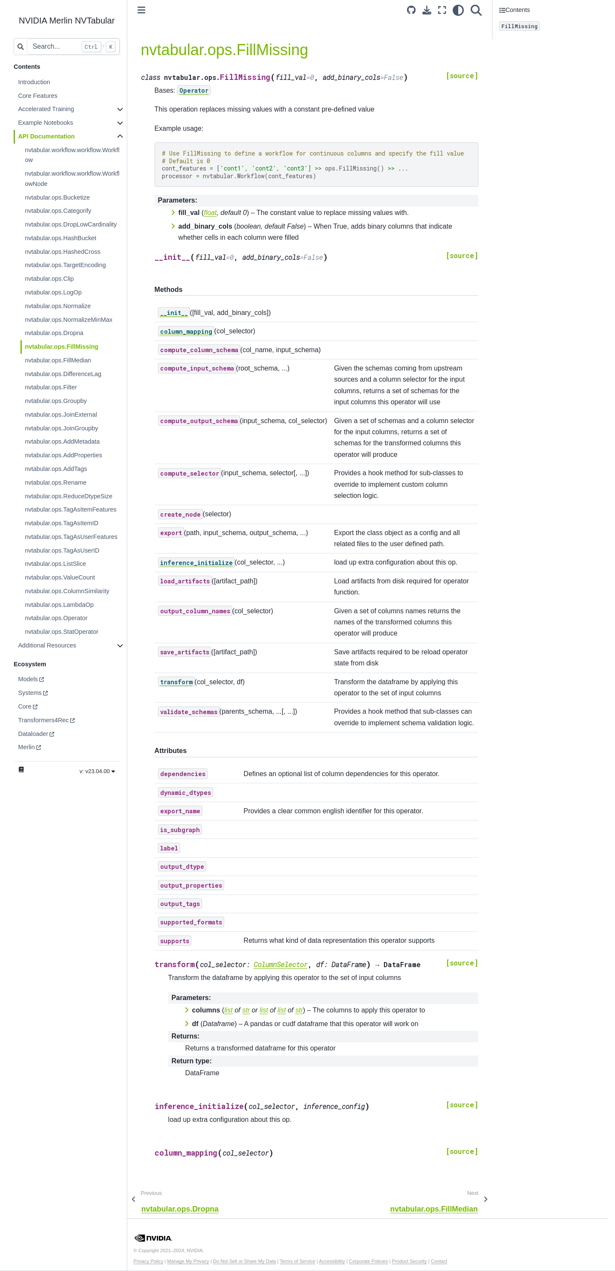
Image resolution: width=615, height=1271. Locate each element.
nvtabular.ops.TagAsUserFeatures (71, 536)
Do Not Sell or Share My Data (244, 1261)
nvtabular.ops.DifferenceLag (63, 374)
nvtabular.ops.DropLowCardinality (71, 224)
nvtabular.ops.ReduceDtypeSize (68, 496)
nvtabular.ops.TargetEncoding (65, 265)
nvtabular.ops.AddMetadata (62, 441)
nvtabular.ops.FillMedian (58, 360)
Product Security (409, 1261)
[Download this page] (427, 10)
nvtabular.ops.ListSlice (55, 563)
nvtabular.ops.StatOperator (61, 631)
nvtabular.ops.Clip (49, 278)
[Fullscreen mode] (442, 10)
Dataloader (33, 733)
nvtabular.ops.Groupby (56, 400)
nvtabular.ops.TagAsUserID (62, 550)
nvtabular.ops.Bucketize (57, 197)
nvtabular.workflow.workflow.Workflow (72, 155)
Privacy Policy (149, 1261)
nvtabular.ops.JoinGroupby (61, 428)
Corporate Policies (368, 1261)
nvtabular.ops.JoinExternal (61, 414)
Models (28, 679)
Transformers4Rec (43, 720)
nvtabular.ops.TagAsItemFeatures (70, 509)
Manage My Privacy (188, 1261)
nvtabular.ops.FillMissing (61, 346)
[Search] (476, 10)
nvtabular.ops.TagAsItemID (61, 523)
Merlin (26, 747)
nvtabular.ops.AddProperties (63, 455)
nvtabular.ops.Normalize (58, 306)
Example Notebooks (45, 122)
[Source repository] (411, 10)
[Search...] (73, 46)
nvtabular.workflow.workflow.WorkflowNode (72, 178)
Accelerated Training (46, 109)
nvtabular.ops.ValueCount (60, 577)
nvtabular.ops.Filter (51, 387)
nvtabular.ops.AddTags (56, 468)
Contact (439, 1261)
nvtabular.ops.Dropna (54, 333)
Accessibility (332, 1261)
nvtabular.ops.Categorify (58, 210)
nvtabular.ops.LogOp (53, 292)
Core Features (37, 95)
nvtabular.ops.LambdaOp (59, 604)
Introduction (34, 82)
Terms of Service (297, 1261)
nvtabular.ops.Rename (55, 482)
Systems (29, 692)
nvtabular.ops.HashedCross (62, 251)
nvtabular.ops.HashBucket (60, 238)
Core (24, 706)
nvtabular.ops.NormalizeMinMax (68, 319)
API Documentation (46, 136)
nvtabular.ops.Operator (56, 618)
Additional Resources (47, 645)
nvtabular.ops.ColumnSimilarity (67, 591)
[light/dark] (458, 10)
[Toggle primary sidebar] (141, 10)
